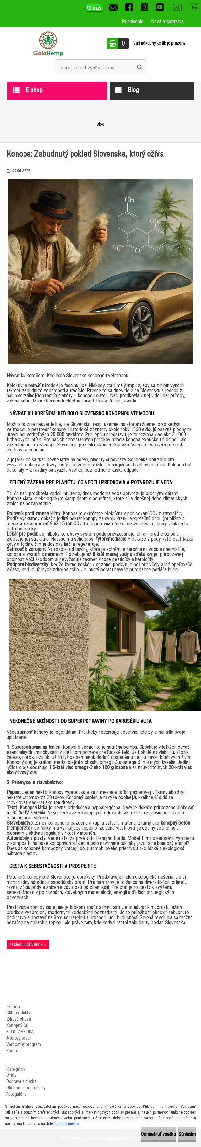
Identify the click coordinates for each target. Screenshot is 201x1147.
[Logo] (48, 43)
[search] (139, 67)
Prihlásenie (132, 21)
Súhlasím (187, 1134)
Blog (100, 124)
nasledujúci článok (26, 944)
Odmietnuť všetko (158, 1134)
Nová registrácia (167, 21)
